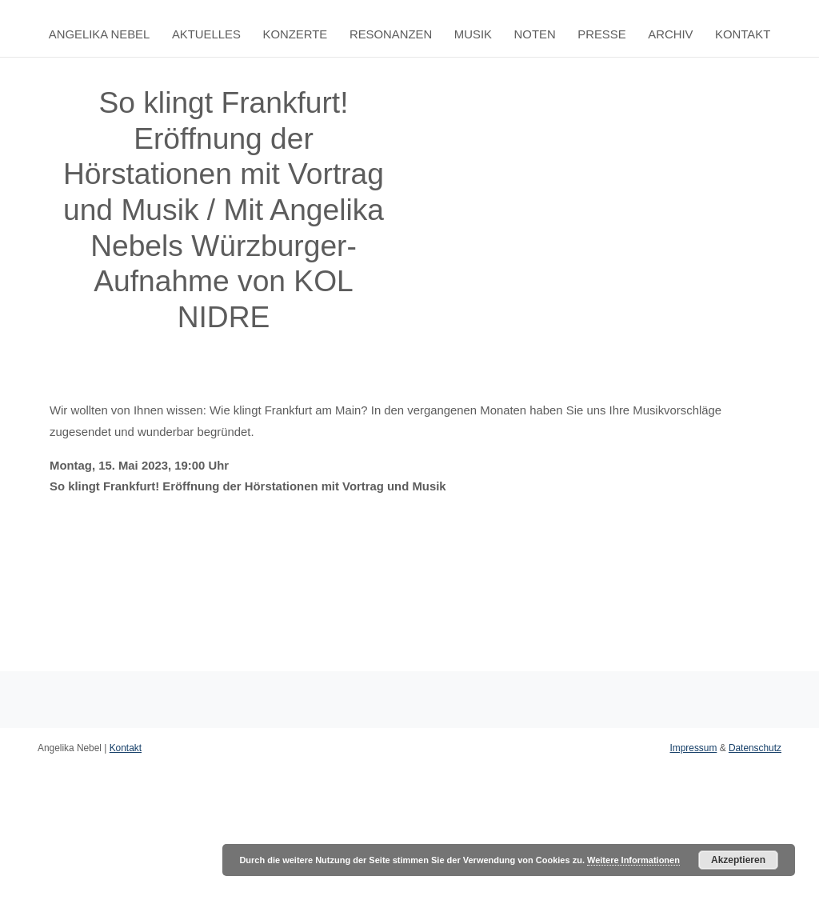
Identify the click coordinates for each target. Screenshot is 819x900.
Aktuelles (206, 34)
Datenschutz (755, 748)
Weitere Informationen (633, 860)
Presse (601, 34)
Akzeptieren (738, 860)
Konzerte (295, 34)
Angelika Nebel (99, 34)
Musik (473, 34)
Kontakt (742, 34)
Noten (535, 34)
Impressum (693, 748)
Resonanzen (391, 34)
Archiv (670, 34)
